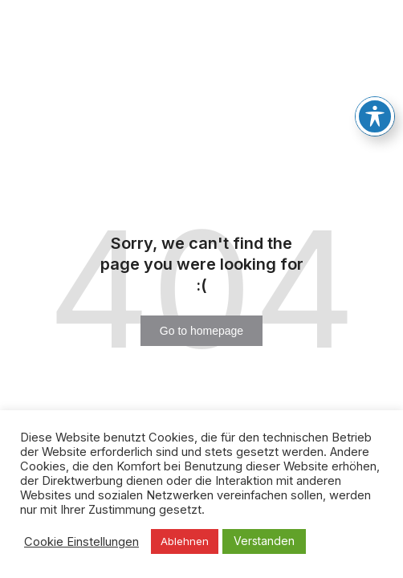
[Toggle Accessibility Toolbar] (375, 116)
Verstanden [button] (264, 540)
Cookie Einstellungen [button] (81, 542)
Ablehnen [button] (185, 541)
